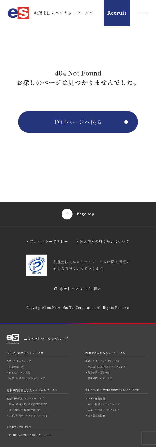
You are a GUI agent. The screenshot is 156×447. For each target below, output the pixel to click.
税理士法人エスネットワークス (105, 353)
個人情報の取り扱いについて (105, 241)
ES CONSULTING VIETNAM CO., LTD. (112, 390)
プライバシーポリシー (49, 241)
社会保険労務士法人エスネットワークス (32, 390)
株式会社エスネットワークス (24, 353)
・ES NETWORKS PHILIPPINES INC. (29, 435)
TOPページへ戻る (78, 122)
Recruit (116, 13)
